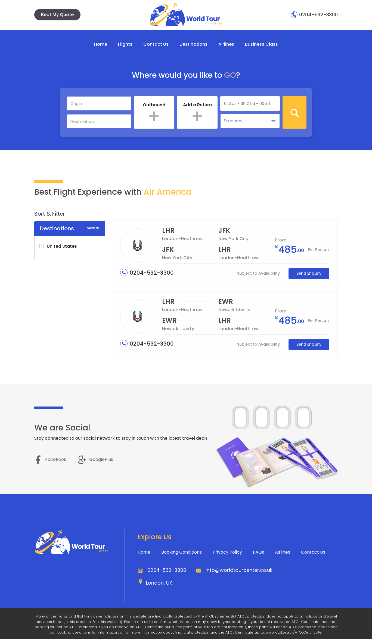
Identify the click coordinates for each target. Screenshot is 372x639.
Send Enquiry (308, 273)
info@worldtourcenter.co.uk (239, 570)
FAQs (258, 552)
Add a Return (197, 105)
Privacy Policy (227, 552)
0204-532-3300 (314, 14)
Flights (125, 44)
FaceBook (50, 459)
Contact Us (156, 44)
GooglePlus (95, 459)
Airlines (226, 44)
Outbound (154, 105)
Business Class (261, 44)
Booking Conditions (181, 552)
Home (100, 44)
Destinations (193, 44)
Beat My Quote (57, 14)
